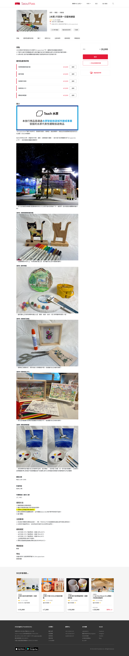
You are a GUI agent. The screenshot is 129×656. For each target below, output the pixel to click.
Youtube (101, 636)
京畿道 (62, 12)
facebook (101, 631)
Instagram (101, 633)
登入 (96, 3)
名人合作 (84, 640)
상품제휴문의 (85, 631)
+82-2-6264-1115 (69, 631)
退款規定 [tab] (67, 38)
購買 (95, 57)
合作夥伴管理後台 (86, 638)
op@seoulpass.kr (69, 636)
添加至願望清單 (96, 63)
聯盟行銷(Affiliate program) (88, 633)
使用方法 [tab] (47, 38)
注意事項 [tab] (57, 38)
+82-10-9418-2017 (70, 633)
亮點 (17, 38)
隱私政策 (51, 638)
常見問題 (51, 633)
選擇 (73, 67)
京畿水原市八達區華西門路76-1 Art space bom (64, 24)
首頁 (51, 12)
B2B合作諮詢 (85, 636)
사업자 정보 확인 (38, 636)
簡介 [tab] (39, 38)
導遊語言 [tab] (77, 38)
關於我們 (51, 631)
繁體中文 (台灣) (76, 3)
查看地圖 (19, 559)
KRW (88, 3)
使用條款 (51, 636)
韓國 (56, 12)
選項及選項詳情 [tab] (28, 38)
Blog (100, 638)
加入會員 (104, 3)
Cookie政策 (51, 640)
